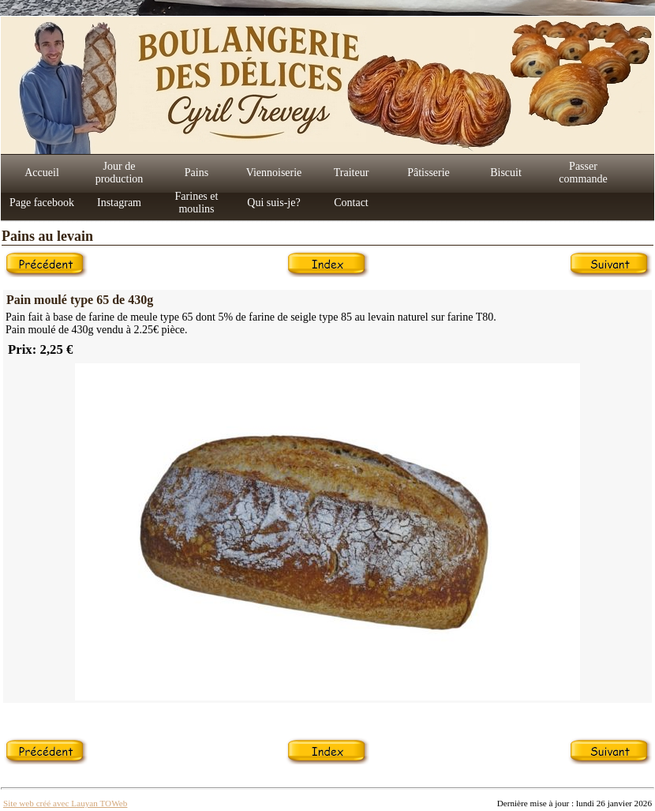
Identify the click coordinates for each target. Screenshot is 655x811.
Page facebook (41, 202)
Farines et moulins (197, 202)
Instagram (119, 202)
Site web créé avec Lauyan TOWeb (65, 803)
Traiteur (351, 172)
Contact (351, 202)
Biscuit (506, 172)
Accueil (41, 172)
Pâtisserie (428, 172)
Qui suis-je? (273, 202)
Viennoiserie (274, 172)
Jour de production (119, 172)
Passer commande (583, 172)
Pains (196, 172)
